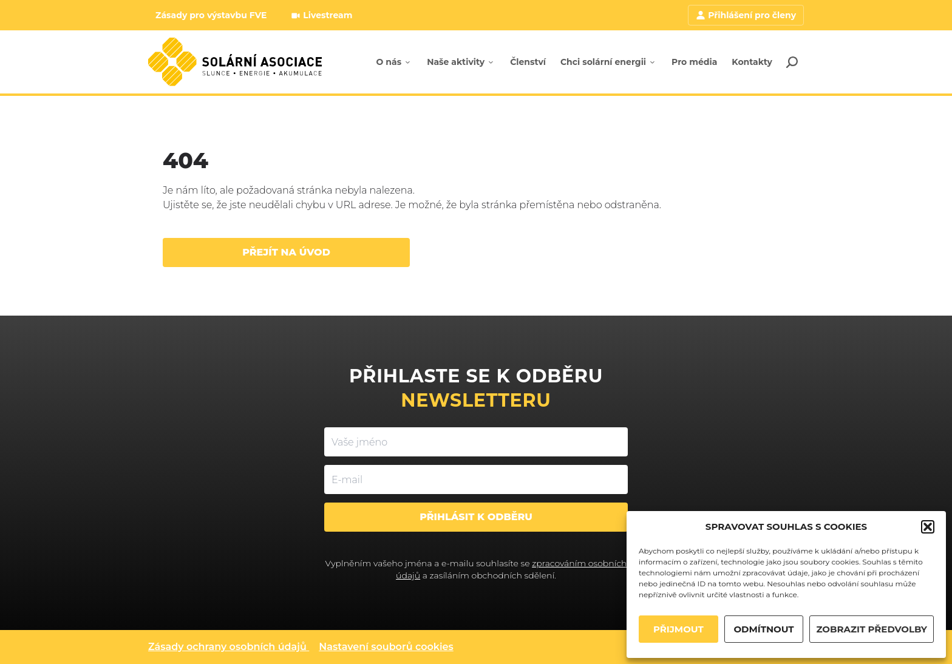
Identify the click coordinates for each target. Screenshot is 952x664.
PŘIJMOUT (678, 629)
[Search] (792, 62)
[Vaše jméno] (476, 441)
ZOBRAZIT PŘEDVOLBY (871, 629)
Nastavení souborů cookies (386, 646)
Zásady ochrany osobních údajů (227, 646)
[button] (928, 527)
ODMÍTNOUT (763, 629)
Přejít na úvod (286, 252)
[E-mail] (476, 479)
